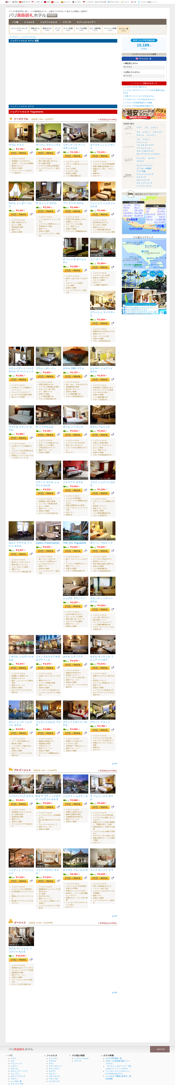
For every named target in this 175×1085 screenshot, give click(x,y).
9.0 (94, 486)
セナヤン (152, 158)
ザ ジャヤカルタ (45, 424)
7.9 (67, 152)
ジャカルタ (29, 22)
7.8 (40, 149)
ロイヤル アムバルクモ (75, 863)
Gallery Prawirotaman (48, 539)
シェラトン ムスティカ (75, 789)
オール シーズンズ (73, 424)
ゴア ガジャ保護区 (144, 168)
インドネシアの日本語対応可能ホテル (138, 106)
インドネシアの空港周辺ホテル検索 (137, 103)
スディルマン (54, 1060)
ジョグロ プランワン (74, 593)
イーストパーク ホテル (21, 789)
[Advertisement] (63, 1011)
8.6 (67, 483)
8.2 (13, 149)
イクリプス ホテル (73, 478)
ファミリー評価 (110, 29)
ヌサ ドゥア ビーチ (144, 183)
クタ (146, 128)
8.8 (40, 543)
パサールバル (54, 1068)
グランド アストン (100, 716)
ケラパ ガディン (55, 1058)
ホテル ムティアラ (73, 651)
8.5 (94, 374)
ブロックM (53, 1070)
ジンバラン (151, 135)
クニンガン (141, 158)
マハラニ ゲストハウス (48, 145)
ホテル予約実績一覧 (113, 1050)
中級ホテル (35, 29)
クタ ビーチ (141, 177)
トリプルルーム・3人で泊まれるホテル (139, 99)
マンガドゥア (54, 1073)
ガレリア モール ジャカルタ (148, 154)
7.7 (67, 598)
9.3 (13, 794)
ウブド (139, 128)
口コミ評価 (68, 29)
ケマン (51, 1055)
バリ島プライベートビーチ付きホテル (138, 96)
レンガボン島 (16, 1073)
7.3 (94, 262)
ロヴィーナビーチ (18, 1068)
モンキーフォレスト (145, 165)
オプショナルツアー (86, 22)
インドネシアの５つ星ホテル (135, 87)
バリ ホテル (13, 37)
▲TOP (114, 757)
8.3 (67, 207)
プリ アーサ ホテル (73, 202)
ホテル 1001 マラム (73, 366)
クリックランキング (19, 29)
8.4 (13, 431)
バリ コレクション (144, 148)
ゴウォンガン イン (46, 366)
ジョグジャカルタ (48, 22)
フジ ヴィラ (96, 258)
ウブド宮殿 (141, 171)
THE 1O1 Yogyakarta (74, 539)
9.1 (67, 867)
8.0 (94, 152)
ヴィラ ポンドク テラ (101, 863)
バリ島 (15, 22)
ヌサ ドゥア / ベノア (19, 1063)
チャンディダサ (17, 1075)
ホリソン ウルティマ (101, 539)
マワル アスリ (16, 145)
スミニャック (142, 142)
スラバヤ (67, 22)
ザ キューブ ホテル (46, 202)
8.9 (67, 543)
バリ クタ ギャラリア (145, 145)
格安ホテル (47, 29)
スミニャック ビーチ (145, 174)
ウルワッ (14, 1070)
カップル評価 (81, 29)
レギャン (154, 128)
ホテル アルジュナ (100, 424)
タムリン (52, 1065)
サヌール (140, 135)
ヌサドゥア (157, 132)
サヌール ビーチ (143, 180)
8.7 (94, 797)
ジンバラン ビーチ (144, 186)
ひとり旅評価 (95, 29)
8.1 (13, 210)
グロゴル (140, 161)
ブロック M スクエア (145, 151)
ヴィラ (58, 29)
